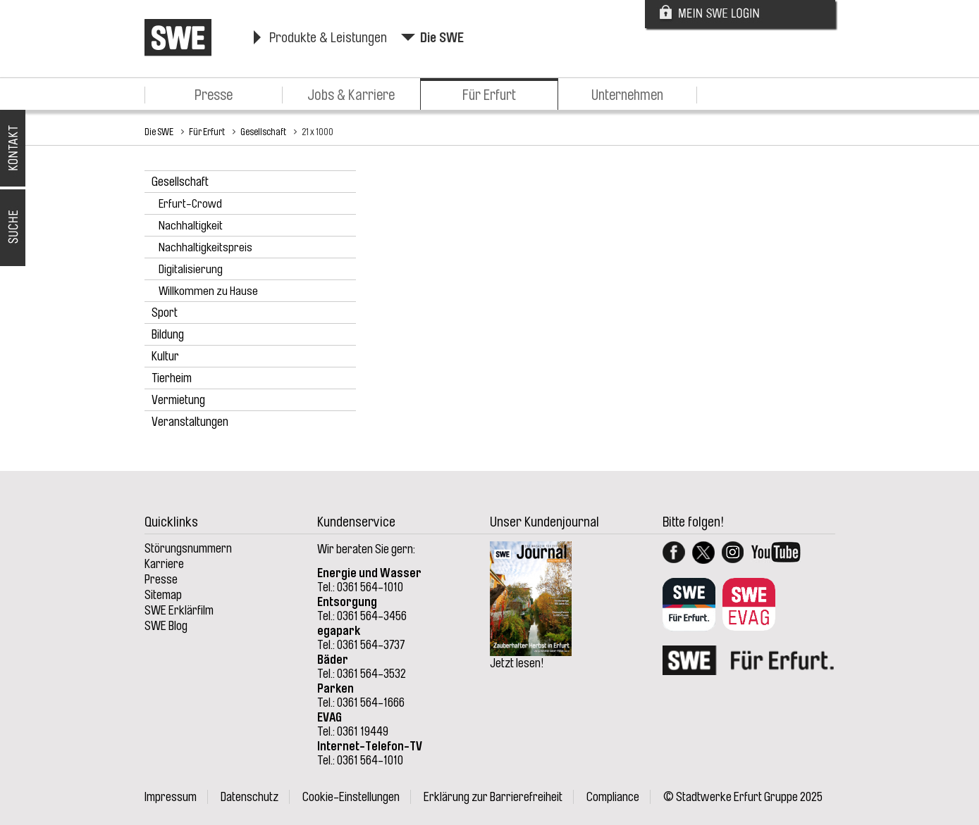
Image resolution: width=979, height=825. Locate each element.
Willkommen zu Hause (208, 291)
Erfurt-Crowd (190, 203)
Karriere (164, 564)
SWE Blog (165, 626)
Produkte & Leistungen (328, 38)
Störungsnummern (188, 548)
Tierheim (172, 378)
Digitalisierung (191, 269)
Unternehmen (627, 95)
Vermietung (178, 400)
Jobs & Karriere (351, 95)
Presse (214, 95)
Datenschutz (249, 797)
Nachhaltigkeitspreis (205, 247)
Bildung (168, 334)
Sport (165, 313)
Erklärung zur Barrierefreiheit (493, 797)
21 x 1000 (317, 131)
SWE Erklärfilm (179, 610)
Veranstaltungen (190, 422)
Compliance (612, 797)
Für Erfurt (489, 95)
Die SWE (442, 38)
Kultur (165, 356)
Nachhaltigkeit (191, 225)
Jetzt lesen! (517, 663)
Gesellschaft (263, 131)
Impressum (170, 797)
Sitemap (163, 595)
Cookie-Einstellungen (351, 797)
